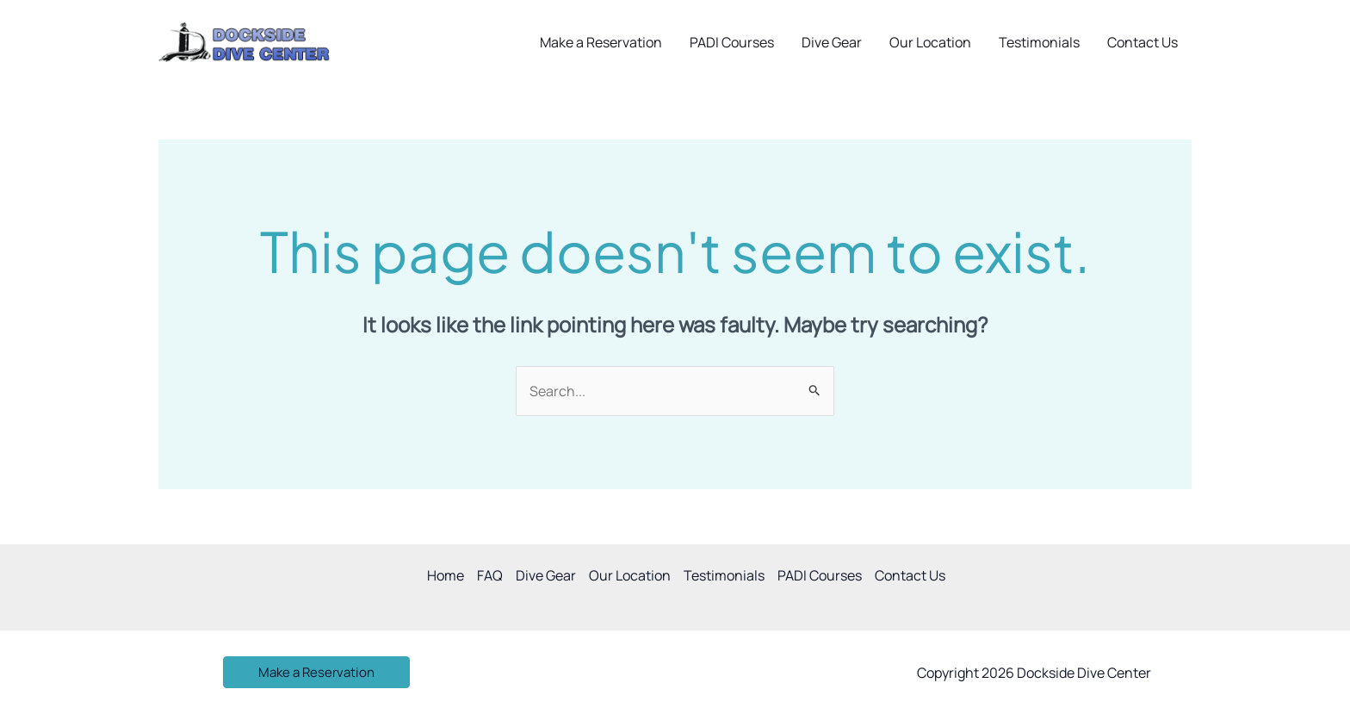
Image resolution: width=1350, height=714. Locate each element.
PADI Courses (732, 42)
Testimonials (1039, 42)
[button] (316, 672)
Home (445, 575)
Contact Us (1142, 42)
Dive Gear (832, 42)
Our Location (930, 42)
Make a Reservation (601, 42)
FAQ (490, 575)
